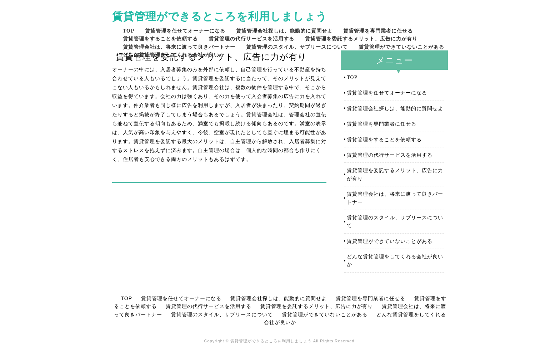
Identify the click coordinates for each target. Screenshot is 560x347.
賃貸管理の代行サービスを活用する (251, 38)
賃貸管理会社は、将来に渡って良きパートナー (179, 46)
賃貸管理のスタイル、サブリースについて (297, 46)
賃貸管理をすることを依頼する (160, 38)
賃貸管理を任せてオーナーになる (185, 30)
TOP (128, 30)
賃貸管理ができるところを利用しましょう (219, 16)
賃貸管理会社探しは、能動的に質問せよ (284, 30)
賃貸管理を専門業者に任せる (378, 30)
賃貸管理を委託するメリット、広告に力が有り (361, 38)
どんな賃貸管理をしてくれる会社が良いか (174, 54)
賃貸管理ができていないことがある (401, 46)
